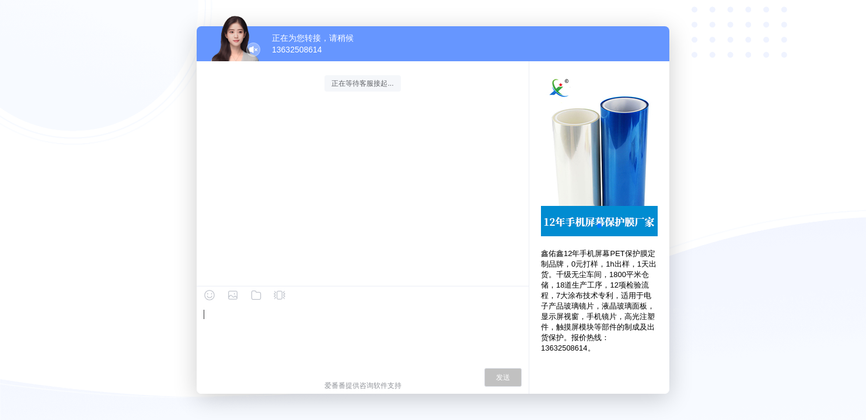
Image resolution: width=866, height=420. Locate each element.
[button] (599, 225)
